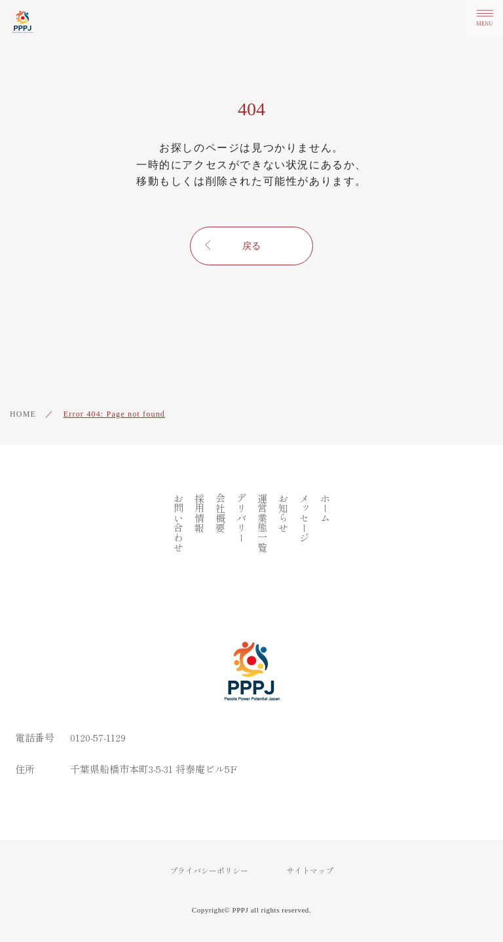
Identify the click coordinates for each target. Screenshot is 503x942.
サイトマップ (309, 871)
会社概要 (220, 513)
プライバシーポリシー (209, 871)
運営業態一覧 (262, 522)
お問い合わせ (178, 522)
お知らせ (283, 513)
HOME (23, 414)
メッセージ (304, 517)
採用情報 (199, 513)
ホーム (325, 508)
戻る (251, 246)
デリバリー (241, 517)
